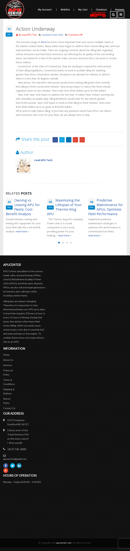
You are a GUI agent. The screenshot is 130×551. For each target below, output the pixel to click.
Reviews (119, 9)
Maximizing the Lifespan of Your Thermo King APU (64, 207)
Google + (75, 139)
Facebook (55, 139)
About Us (8, 359)
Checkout (105, 9)
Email (82, 139)
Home (6, 354)
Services (7, 365)
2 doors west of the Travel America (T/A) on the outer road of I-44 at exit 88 (18, 436)
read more (22, 231)
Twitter (62, 139)
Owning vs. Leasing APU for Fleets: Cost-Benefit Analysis (23, 207)
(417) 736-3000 (17, 449)
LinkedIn (68, 139)
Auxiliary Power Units (52, 34)
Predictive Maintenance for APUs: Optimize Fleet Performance (105, 207)
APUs (44, 42)
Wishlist (69, 9)
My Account (49, 9)
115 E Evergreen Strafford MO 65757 (18, 422)
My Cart (86, 9)
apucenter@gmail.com (14, 458)
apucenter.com (63, 542)
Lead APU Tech (29, 34)
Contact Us (9, 408)
